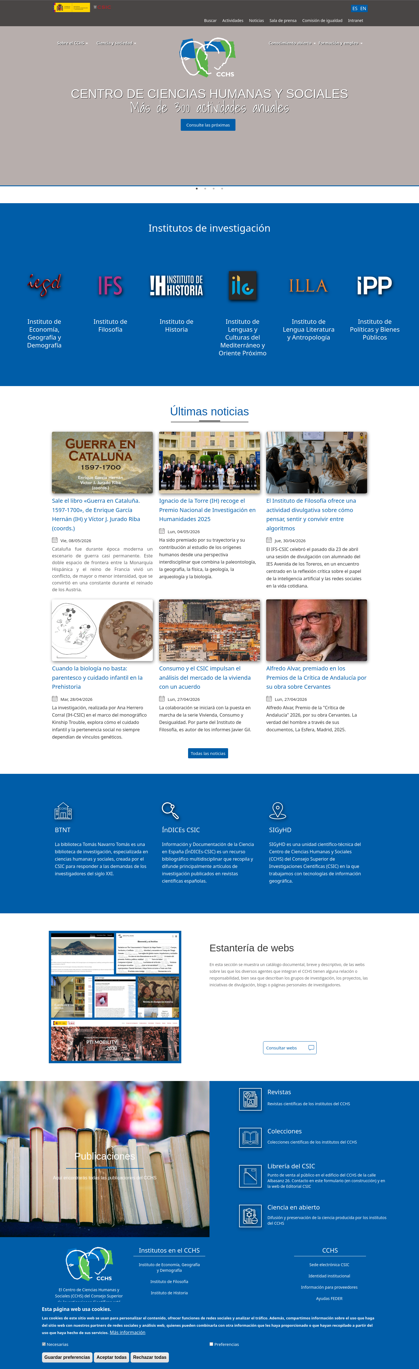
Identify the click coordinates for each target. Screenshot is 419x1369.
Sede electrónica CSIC (329, 1264)
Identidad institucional (329, 1276)
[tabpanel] (209, 93)
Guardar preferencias (67, 1357)
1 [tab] (197, 189)
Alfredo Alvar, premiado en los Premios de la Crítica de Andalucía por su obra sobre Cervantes (316, 677)
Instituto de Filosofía (169, 1281)
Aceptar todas (111, 1357)
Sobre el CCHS (72, 43)
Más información (127, 1332)
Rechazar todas (149, 1357)
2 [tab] (205, 189)
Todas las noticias (208, 753)
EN (363, 8)
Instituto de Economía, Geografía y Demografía (169, 1267)
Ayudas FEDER (329, 1298)
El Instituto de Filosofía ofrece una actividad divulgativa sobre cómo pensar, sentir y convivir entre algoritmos (311, 514)
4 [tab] (222, 189)
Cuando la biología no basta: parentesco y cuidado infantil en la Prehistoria (97, 677)
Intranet (355, 20)
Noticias (256, 20)
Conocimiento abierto (290, 43)
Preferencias (226, 1344)
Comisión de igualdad (322, 20)
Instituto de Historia (169, 1292)
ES (355, 8)
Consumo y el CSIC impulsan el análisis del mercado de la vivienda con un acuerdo (205, 677)
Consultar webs (281, 1048)
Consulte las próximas (208, 125)
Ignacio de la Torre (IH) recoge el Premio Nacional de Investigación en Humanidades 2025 (207, 510)
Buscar (210, 20)
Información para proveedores (329, 1287)
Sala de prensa (283, 20)
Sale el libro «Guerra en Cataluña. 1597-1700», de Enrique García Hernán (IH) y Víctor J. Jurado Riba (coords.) (96, 514)
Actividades (232, 20)
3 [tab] (214, 189)
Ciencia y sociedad (116, 43)
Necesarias (58, 1344)
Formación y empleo (338, 43)
